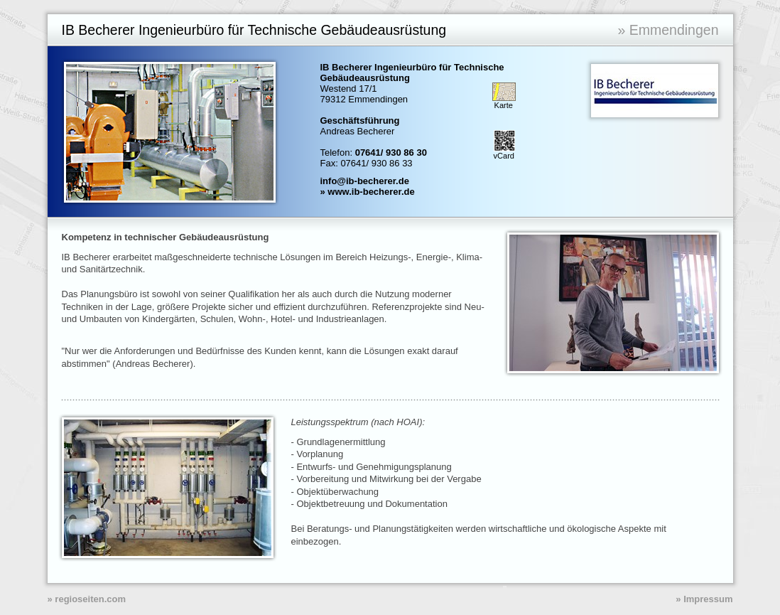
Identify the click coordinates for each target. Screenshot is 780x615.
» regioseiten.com (87, 599)
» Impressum (704, 599)
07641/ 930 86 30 (391, 152)
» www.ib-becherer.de (367, 191)
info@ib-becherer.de (364, 181)
